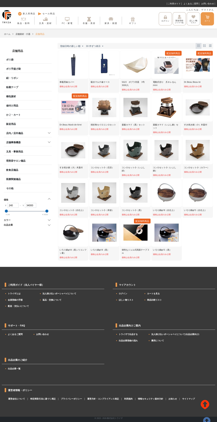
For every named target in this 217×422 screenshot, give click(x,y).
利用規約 (121, 398)
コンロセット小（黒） (132, 210)
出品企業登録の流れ (128, 340)
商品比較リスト (154, 299)
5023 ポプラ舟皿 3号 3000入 (134, 84)
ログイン (165, 18)
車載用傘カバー (67, 82)
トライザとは (14, 293)
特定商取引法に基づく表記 (41, 398)
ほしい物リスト (126, 299)
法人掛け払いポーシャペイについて (59, 293)
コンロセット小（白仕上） (72, 210)
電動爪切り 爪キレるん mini (164, 84)
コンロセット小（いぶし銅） (164, 169)
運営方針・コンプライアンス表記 (97, 398)
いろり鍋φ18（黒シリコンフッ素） (73, 251)
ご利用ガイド (174, 3)
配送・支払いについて (18, 306)
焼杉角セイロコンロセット (103, 124)
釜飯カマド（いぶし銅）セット (165, 126)
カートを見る (153, 293)
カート (207, 18)
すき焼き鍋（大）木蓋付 (71, 167)
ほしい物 (193, 19)
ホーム (7, 34)
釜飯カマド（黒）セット (133, 124)
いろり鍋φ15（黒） (162, 249)
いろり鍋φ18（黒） (100, 249)
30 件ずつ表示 (94, 46)
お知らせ (163, 398)
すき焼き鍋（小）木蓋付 (195, 124)
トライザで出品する (128, 334)
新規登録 (179, 19)
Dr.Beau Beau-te (192, 82)
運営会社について (16, 398)
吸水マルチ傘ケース (100, 82)
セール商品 (46, 13)
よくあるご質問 (191, 3)
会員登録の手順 (15, 299)
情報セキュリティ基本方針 (142, 398)
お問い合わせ (207, 3)
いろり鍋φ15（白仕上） (195, 210)
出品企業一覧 (14, 368)
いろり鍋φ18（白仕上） (164, 210)
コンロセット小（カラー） (196, 167)
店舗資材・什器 (23, 34)
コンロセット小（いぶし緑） (133, 169)
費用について (157, 340)
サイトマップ (178, 398)
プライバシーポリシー (67, 398)
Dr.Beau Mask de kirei (71, 124)
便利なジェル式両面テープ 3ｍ (135, 251)
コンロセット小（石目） (102, 167)
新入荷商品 (26, 13)
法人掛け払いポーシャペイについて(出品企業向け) (175, 334)
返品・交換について (51, 299)
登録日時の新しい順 (71, 46)
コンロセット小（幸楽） (102, 210)
